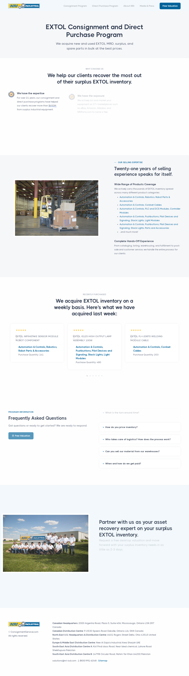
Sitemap (102, 660)
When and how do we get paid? (123, 460)
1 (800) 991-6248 (87, 660)
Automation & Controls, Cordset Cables (141, 208)
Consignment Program (75, 6)
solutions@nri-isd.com (64, 660)
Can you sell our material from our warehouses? (132, 448)
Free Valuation (170, 6)
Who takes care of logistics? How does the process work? (138, 435)
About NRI (128, 6)
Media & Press (147, 6)
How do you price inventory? (121, 423)
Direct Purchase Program (105, 6)
